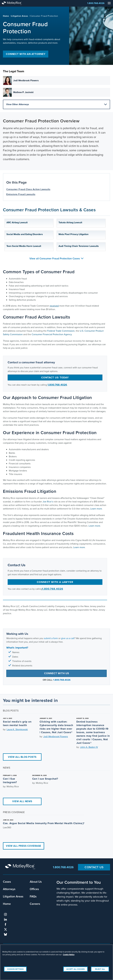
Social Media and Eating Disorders (24, 234)
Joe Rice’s (48, 501)
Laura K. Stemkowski (17, 729)
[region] (56, 962)
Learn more (96, 508)
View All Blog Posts (22, 757)
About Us (36, 881)
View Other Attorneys (56, 104)
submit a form (51, 638)
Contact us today (55, 377)
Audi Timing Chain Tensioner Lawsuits (79, 246)
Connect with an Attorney (25, 54)
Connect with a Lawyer (55, 582)
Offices (34, 889)
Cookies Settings (15, 969)
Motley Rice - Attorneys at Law (14, 3)
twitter (5, 929)
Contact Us (94, 867)
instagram (5, 914)
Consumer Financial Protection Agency (52, 334)
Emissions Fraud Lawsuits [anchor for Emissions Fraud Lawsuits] (20, 194)
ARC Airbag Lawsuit (17, 222)
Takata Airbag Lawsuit (70, 222)
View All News (22, 801)
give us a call (67, 638)
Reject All (100, 969)
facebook (5, 924)
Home (6, 16)
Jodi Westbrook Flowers (55, 736)
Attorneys (9, 889)
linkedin (5, 919)
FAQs (33, 896)
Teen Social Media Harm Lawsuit (23, 246)
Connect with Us (56, 673)
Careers (35, 904)
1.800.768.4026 (95, 3)
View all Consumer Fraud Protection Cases (56, 258)
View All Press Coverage (23, 846)
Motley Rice (20, 867)
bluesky (5, 934)
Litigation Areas (19, 16)
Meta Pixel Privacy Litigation (73, 234)
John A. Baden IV (89, 747)
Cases (7, 881)
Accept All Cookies (75, 969)
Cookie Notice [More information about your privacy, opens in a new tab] (68, 954)
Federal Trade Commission (61, 331)
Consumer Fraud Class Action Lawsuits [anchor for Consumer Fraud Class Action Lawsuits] (28, 189)
